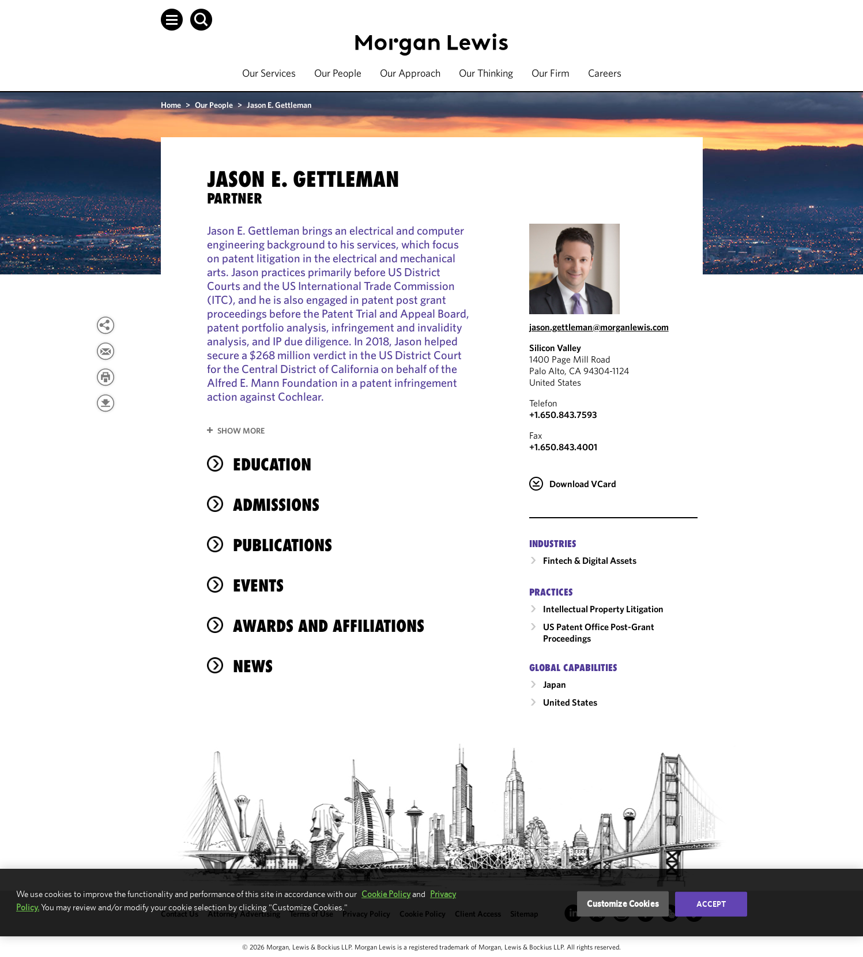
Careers (604, 73)
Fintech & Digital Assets (589, 560)
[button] (172, 20)
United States (570, 702)
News (253, 666)
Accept (711, 904)
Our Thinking (486, 73)
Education (272, 464)
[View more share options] (105, 325)
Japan (554, 684)
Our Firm (551, 73)
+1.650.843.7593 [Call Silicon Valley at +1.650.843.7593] (563, 414)
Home (171, 105)
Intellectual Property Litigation (603, 609)
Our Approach (410, 73)
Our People (337, 73)
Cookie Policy (385, 893)
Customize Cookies (623, 903)
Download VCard (582, 483)
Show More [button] (241, 430)
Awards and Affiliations (328, 626)
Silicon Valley (555, 347)
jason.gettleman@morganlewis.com (599, 327)
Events (258, 585)
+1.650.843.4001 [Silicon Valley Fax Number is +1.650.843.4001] (563, 447)
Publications (282, 545)
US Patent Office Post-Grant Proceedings (598, 632)
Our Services (269, 73)
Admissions (276, 505)
